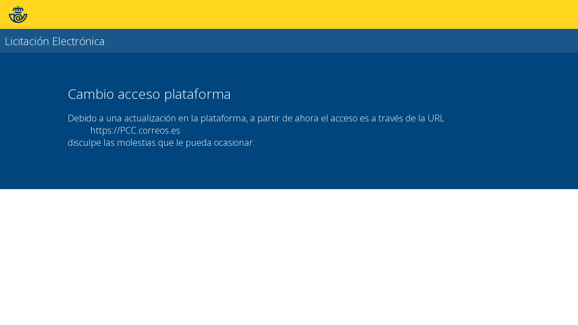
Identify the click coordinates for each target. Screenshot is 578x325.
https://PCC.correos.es (135, 130)
